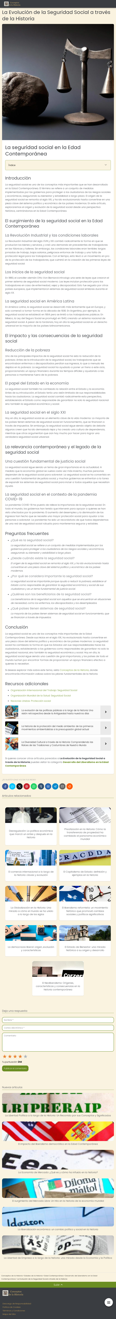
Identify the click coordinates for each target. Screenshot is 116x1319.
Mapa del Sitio (9, 1314)
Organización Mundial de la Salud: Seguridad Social (41, 695)
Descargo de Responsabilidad (17, 1303)
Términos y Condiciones (14, 1310)
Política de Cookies (12, 1307)
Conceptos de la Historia (74, 670)
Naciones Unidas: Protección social (31, 701)
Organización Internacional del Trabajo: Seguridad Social (44, 690)
